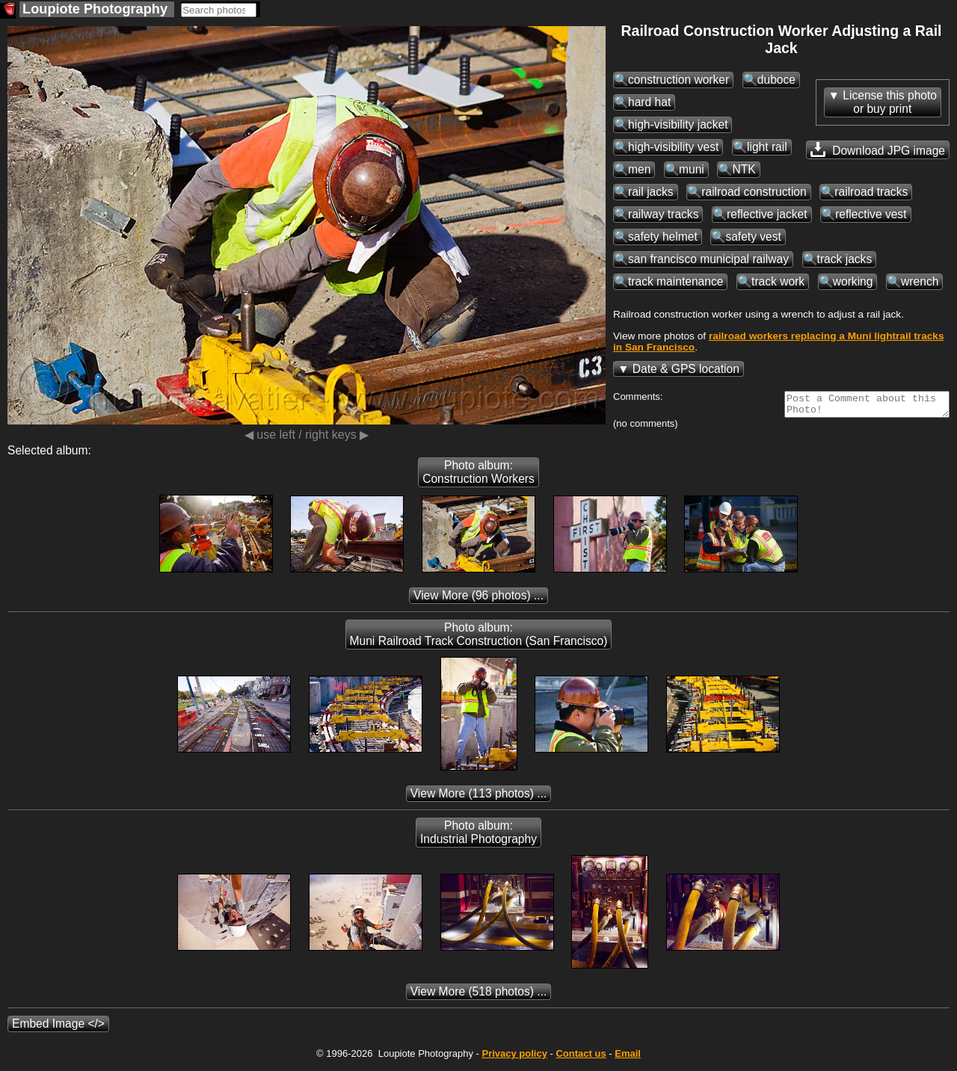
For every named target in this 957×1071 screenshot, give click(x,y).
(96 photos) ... (478, 599)
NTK (743, 169)
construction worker (678, 79)
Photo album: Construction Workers (478, 476)
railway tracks (663, 214)
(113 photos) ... (478, 797)
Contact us (581, 1058)
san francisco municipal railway (708, 259)
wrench (919, 281)
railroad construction (753, 191)
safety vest (753, 236)
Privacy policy (514, 1058)
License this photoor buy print (890, 102)
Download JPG (877, 149)
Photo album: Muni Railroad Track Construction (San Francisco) (479, 639)
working (853, 281)
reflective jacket (767, 214)
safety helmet (663, 236)
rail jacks (651, 191)
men (639, 169)
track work (777, 281)
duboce (776, 79)
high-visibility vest (673, 147)
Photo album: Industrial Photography (478, 837)
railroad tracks (871, 191)
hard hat (649, 102)
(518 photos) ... (478, 996)
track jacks (845, 259)
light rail (767, 147)
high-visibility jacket (677, 124)
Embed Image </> (58, 1028)
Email (628, 1058)
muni (691, 169)
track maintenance (675, 281)
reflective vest (870, 214)
